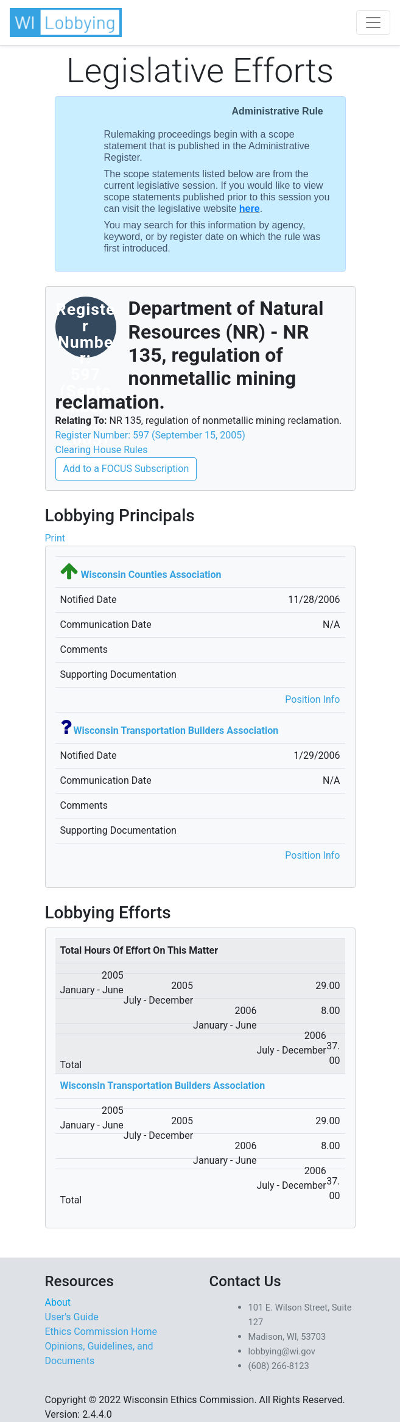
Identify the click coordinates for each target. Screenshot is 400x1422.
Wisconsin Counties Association (150, 574)
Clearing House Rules (101, 450)
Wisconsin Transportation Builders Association (175, 730)
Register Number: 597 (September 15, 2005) (150, 435)
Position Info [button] (312, 699)
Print (55, 538)
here (249, 208)
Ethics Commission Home (101, 1331)
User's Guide (72, 1317)
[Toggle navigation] (373, 22)
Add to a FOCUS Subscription (126, 468)
